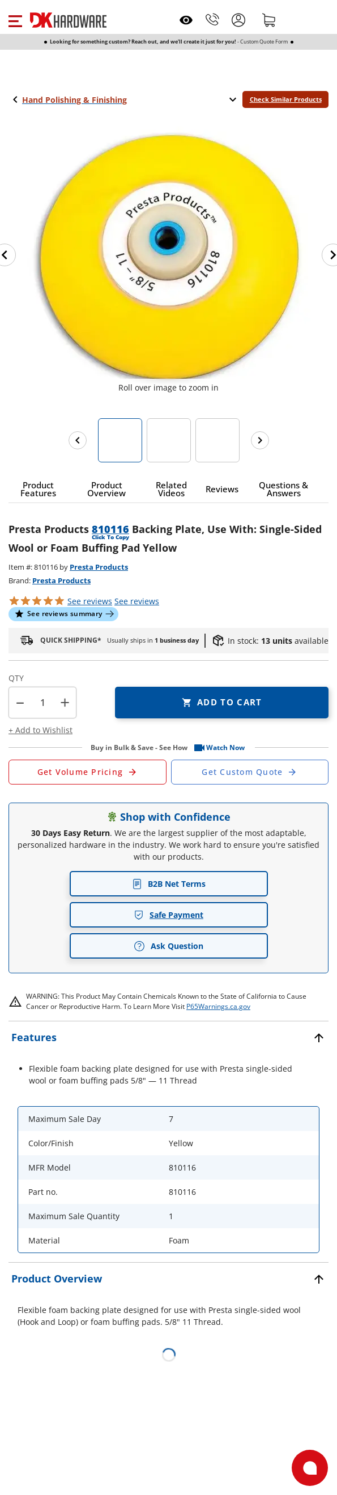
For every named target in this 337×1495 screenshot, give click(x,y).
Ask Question (168, 946)
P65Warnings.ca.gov (218, 1006)
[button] (15, 19)
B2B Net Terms (169, 883)
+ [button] (65, 702)
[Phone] (212, 20)
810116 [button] (110, 529)
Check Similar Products (286, 99)
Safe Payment (168, 914)
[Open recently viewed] (186, 20)
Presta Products (99, 567)
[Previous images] (78, 440)
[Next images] (260, 440)
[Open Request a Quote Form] (87, 772)
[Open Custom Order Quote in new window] (250, 772)
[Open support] (310, 1468)
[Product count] (42, 702)
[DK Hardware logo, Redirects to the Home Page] (68, 20)
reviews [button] (136, 601)
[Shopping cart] (269, 20)
